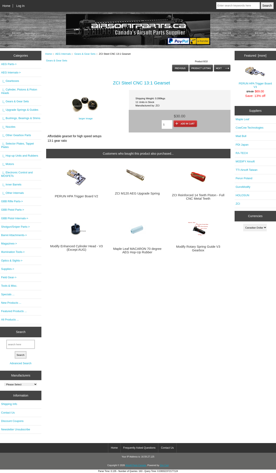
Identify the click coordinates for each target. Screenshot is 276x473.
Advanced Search (20, 363)
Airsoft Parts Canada (135, 465)
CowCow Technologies (249, 127)
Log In (20, 6)
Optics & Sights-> (11, 260)
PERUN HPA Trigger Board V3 (255, 77)
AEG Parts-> (9, 64)
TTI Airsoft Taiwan (246, 169)
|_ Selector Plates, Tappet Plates (17, 145)
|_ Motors (7, 164)
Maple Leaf (242, 119)
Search (20, 332)
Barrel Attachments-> (14, 235)
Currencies (255, 216)
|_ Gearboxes (10, 80)
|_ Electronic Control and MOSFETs (17, 174)
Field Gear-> (8, 277)
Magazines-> (9, 243)
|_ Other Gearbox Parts (16, 135)
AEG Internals (63, 53)
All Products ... (10, 319)
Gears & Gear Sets (85, 53)
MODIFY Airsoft (245, 161)
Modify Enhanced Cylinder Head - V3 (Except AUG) (76, 247)
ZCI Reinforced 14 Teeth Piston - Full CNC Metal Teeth (198, 196)
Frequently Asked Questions (139, 447)
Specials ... (7, 294)
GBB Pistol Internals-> (14, 218)
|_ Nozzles (8, 126)
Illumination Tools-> (13, 252)
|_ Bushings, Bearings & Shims (20, 118)
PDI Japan (242, 144)
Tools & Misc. (9, 285)
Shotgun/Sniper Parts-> (15, 226)
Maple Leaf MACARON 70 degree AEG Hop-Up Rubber (137, 250)
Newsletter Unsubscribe (15, 429)
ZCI (238, 203)
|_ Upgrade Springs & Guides (19, 109)
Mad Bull (241, 136)
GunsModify (243, 186)
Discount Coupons (12, 421)
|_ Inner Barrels (11, 184)
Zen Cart (164, 465)
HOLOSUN (242, 195)
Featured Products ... (14, 311)
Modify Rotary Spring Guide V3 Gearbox (198, 248)
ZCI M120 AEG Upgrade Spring (137, 193)
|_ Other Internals (12, 192)
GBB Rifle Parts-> (12, 201)
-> (11, 72)
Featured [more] (255, 55)
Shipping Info (9, 404)
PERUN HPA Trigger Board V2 (76, 196)
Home (6, 6)
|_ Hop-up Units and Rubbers (19, 155)
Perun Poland (244, 178)
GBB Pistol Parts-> (12, 209)
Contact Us (8, 412)
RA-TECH (242, 153)
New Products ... (11, 302)
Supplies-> (7, 269)
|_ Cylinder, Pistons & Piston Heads (19, 91)
